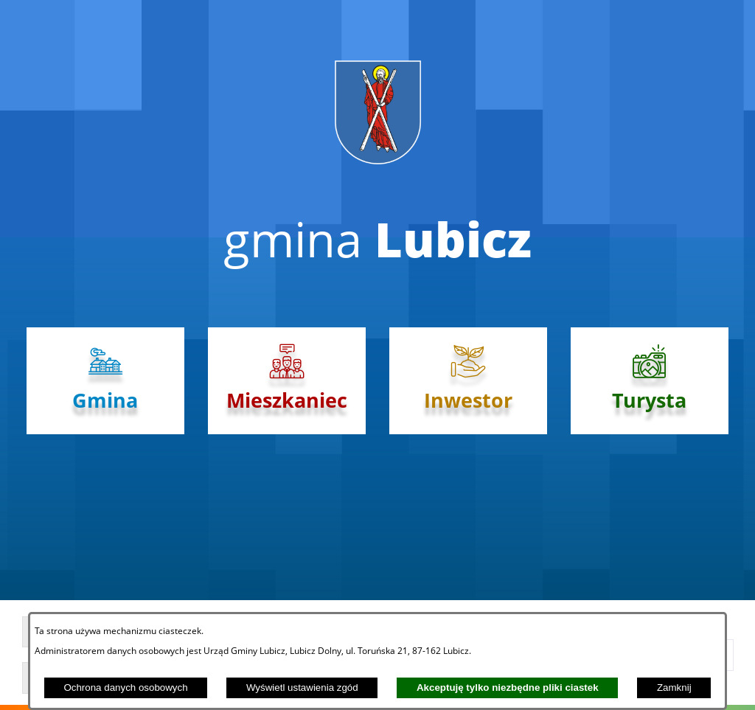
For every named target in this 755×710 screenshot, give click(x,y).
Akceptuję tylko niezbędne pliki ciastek (508, 687)
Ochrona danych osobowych (125, 687)
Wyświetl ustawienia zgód (302, 687)
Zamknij (674, 687)
